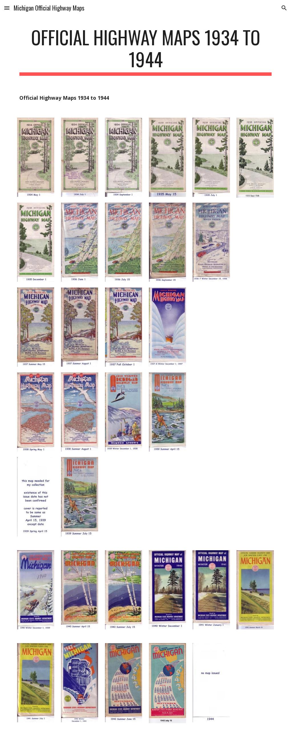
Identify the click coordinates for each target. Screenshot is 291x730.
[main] (145, 51)
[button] (7, 8)
